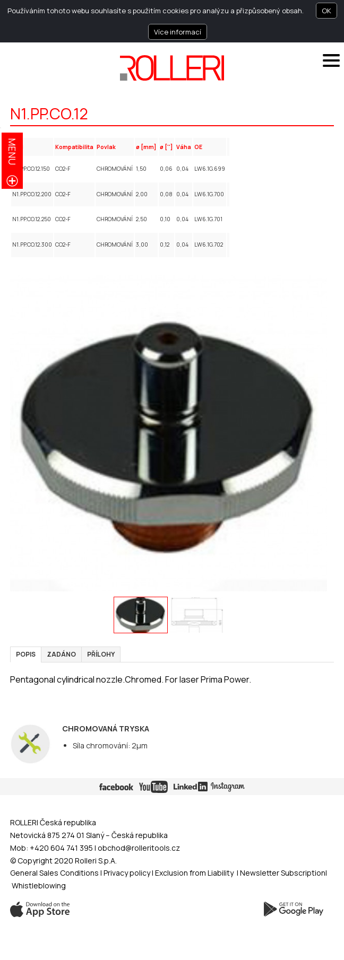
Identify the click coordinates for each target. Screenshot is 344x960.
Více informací (177, 32)
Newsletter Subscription (282, 873)
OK (326, 10)
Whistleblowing (39, 885)
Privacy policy (128, 873)
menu (12, 151)
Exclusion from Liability (194, 873)
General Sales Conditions (54, 873)
